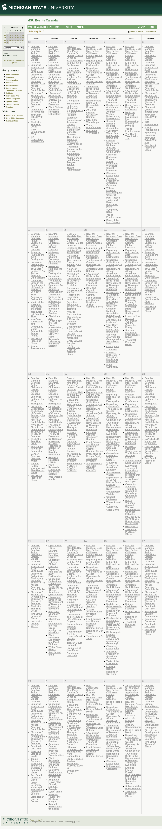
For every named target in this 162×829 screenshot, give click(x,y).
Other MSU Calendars (15, 118)
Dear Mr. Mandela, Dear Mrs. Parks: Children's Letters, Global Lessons (36, 54)
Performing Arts (12, 96)
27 (23, 40)
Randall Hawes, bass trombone (55, 806)
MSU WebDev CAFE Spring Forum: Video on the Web (132, 520)
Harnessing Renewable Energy (112, 756)
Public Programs (13, 99)
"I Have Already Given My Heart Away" (94, 612)
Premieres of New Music (74, 649)
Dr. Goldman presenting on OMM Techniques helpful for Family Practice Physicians (55, 447)
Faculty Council (71, 449)
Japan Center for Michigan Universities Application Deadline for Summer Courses (132, 692)
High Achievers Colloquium (37, 296)
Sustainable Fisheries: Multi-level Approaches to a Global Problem (75, 109)
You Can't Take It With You (37, 116)
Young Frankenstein (74, 168)
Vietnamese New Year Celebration (37, 448)
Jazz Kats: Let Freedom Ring (37, 314)
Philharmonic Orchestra (113, 767)
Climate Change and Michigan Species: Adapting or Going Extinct (113, 146)
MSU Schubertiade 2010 (38, 131)
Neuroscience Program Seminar (74, 626)
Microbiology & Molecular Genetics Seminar (74, 130)
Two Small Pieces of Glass (150, 147)
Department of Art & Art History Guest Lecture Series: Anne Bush (114, 483)
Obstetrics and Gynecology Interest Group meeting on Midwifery (54, 626)
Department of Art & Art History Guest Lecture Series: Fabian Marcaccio (74, 332)
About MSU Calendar (14, 115)
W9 (5, 42)
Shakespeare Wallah (113, 473)
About (32, 820)
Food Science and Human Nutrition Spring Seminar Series (94, 302)
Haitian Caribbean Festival (131, 606)
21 (7, 40)
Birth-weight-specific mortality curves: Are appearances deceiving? (113, 638)
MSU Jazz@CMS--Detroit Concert (93, 689)
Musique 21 (131, 526)
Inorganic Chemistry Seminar (54, 310)
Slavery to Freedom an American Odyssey (112, 181)
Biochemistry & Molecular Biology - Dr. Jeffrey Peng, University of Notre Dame (113, 745)
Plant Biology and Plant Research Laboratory (55, 110)
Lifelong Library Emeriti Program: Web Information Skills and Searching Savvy (133, 775)
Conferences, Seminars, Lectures (14, 89)
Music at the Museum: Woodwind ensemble (37, 305)
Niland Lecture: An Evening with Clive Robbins (152, 299)
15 (10, 38)
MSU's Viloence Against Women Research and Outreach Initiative (132, 507)
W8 (5, 40)
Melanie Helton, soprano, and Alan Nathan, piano (38, 468)
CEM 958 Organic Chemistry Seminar (92, 113)
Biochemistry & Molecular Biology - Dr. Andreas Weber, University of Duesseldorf (113, 112)
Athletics (9, 83)
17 (15, 38)
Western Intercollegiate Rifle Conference (133, 398)
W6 (5, 35)
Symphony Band (112, 210)
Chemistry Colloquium (112, 174)
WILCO (34, 626)
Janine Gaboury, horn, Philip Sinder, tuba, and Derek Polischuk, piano (37, 766)
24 (15, 40)
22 (10, 40)
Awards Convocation (74, 312)
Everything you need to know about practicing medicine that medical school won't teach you (132, 474)
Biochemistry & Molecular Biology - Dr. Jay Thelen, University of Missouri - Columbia (113, 443)
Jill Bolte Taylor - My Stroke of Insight (54, 798)
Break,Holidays (12, 86)
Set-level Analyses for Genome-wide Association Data (113, 339)
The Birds (111, 349)
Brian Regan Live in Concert (37, 799)
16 (13, 38)
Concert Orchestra (111, 498)
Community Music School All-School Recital (37, 331)
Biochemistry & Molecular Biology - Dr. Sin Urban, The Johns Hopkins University (113, 299)
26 (20, 40)
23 (13, 40)
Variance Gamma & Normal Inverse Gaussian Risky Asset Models (73, 439)
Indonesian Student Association (151, 613)
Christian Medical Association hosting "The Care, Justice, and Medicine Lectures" (113, 315)
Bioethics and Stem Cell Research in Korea (93, 104)
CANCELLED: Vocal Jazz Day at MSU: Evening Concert (152, 451)
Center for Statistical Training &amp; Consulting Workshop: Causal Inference (112, 162)
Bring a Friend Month (74, 700)
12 (20, 35)
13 (23, 35)
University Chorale (36, 622)
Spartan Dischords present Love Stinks (132, 333)
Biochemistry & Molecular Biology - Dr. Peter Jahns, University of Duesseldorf (113, 624)
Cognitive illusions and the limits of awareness (55, 773)
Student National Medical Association (112, 124)
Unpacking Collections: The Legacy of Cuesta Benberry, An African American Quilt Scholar (38, 82)
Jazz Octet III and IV (55, 477)
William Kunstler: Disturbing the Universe (114, 191)
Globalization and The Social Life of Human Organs (75, 608)
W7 (5, 38)
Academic (10, 77)
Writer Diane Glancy (55, 648)
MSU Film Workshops (92, 121)
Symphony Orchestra (150, 133)
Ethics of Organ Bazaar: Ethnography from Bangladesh (74, 751)
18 (18, 38)
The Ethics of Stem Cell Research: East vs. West (74, 140)
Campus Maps (12, 121)
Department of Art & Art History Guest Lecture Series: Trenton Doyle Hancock (74, 638)
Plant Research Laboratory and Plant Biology (54, 341)
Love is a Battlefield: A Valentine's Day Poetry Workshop (113, 357)
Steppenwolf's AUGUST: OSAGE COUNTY (74, 467)
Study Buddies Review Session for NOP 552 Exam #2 (75, 763)
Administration (12, 80)
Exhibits (9, 93)
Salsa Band (112, 509)
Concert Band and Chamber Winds (36, 457)
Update (14, 62)
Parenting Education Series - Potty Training (74, 305)
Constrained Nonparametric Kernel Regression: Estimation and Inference (75, 294)
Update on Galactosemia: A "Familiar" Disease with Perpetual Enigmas (114, 610)
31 (7, 33)
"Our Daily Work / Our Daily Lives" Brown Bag (112, 134)
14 (7, 38)
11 (18, 35)
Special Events (12, 101)
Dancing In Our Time (73, 654)
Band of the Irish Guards (113, 221)
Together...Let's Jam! (94, 637)
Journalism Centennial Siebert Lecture (112, 456)
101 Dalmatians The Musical (37, 109)
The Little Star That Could (36, 124)
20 (23, 38)
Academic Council (72, 600)
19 (20, 38)
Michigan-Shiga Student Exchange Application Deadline (54, 258)
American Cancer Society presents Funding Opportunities (55, 750)
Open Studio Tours (55, 546)
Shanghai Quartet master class (152, 109)
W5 (5, 33)
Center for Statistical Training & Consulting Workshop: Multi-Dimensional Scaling (132, 305)
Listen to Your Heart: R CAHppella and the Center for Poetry (133, 322)
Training (9, 107)
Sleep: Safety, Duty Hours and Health (132, 107)
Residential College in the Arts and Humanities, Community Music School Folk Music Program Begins (74, 155)
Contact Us (39, 820)
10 (15, 35)
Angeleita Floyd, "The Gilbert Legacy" (54, 783)
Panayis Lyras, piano (55, 790)
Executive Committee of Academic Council (74, 121)
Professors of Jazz (132, 612)
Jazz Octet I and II (54, 653)
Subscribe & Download (14, 60)
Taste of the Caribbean (112, 662)
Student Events (12, 104)
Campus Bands (110, 667)
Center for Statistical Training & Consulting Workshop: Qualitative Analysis (131, 491)
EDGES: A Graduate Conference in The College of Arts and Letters (133, 452)
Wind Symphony (112, 365)
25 (18, 40)
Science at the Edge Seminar (133, 293)
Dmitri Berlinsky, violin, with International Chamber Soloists (37, 788)
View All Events (12, 74)
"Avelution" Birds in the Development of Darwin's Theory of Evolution (38, 99)
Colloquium (73, 100)
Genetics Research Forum (53, 459)
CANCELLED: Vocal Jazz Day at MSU (152, 441)
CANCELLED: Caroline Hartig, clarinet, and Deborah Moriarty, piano (74, 347)
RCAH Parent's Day (151, 123)
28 (7, 42)
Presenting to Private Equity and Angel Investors (94, 457)
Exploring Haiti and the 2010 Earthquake (37, 68)
